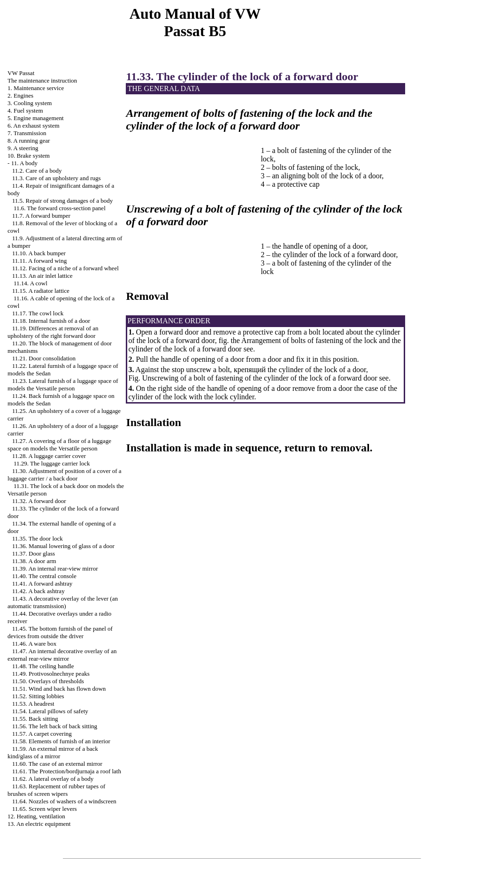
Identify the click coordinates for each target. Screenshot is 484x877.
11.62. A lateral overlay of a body (53, 778)
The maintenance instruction (42, 80)
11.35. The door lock (37, 538)
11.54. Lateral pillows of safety (50, 711)
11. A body (24, 163)
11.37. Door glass (33, 553)
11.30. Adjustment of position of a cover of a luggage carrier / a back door (65, 474)
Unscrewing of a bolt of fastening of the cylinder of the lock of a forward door (259, 378)
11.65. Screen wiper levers (44, 808)
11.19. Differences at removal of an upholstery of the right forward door (53, 332)
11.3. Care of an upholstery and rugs (56, 178)
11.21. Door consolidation (44, 358)
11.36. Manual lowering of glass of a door (63, 545)
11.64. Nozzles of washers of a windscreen (64, 801)
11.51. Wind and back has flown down (59, 688)
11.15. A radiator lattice (40, 290)
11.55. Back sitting (35, 718)
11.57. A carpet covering (42, 733)
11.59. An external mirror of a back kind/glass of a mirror (53, 752)
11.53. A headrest (33, 703)
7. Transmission (27, 133)
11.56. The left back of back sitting (54, 726)
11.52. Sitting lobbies (38, 696)
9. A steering (23, 148)
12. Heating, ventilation (36, 816)
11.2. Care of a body (37, 170)
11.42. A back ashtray (38, 591)
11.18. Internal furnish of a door (51, 320)
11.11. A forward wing (39, 260)
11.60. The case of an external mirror (57, 763)
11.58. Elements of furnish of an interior (61, 741)
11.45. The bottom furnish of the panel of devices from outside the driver (60, 632)
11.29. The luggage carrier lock (52, 463)
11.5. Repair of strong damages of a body (62, 200)
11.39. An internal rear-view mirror (55, 568)
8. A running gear (29, 140)
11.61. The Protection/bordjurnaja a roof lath (66, 771)
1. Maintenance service (36, 88)
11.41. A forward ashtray (42, 583)
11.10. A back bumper (39, 253)
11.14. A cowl (30, 283)
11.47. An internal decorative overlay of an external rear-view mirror (62, 655)
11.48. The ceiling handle (43, 666)
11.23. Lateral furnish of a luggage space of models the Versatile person (63, 384)
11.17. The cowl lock (37, 313)
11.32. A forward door (39, 500)
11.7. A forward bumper (41, 215)
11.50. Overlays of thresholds (48, 681)
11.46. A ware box (34, 643)
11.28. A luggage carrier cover (49, 455)
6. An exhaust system (34, 125)
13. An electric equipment (39, 823)
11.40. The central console (44, 576)
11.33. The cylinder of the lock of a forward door (242, 76)
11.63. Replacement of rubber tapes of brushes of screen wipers (56, 790)
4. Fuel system (25, 110)
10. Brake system (29, 155)
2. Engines (20, 95)
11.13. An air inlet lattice (42, 275)
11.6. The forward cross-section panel (60, 208)
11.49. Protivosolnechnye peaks (51, 673)
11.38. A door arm (34, 560)
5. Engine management (36, 118)
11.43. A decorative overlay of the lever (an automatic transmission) (63, 602)
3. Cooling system (30, 103)
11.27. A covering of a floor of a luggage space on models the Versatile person (59, 444)
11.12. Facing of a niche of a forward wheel (65, 268)
